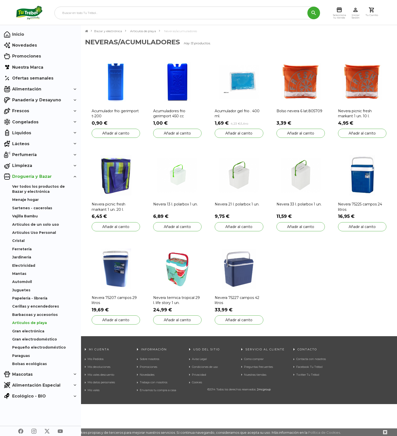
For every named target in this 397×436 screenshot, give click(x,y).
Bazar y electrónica (108, 31)
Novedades (147, 374)
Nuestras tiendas (255, 374)
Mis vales (94, 390)
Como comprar (254, 359)
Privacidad (199, 374)
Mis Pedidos (96, 359)
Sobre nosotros (149, 359)
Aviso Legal (199, 359)
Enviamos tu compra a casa (158, 390)
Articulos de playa (143, 31)
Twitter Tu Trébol (307, 374)
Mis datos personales (101, 382)
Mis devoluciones (99, 367)
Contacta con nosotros (311, 359)
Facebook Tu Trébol (309, 367)
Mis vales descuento (101, 374)
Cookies (197, 382)
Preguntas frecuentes (258, 367)
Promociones (148, 367)
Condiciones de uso (205, 367)
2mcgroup (264, 421)
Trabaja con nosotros (153, 382)
